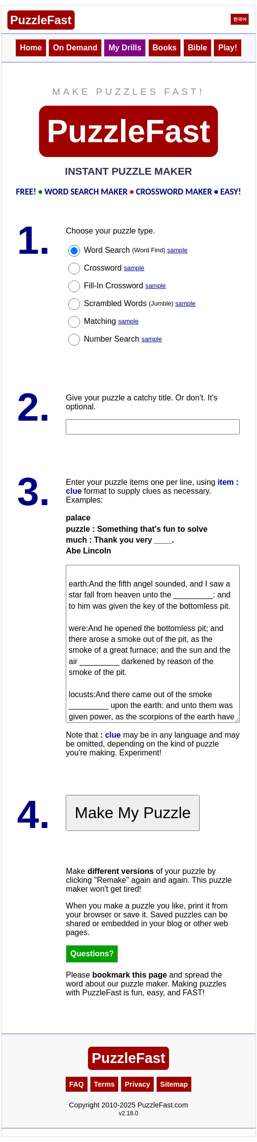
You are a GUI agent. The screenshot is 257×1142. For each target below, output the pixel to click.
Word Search (136, 250)
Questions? (92, 953)
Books (165, 47)
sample (177, 250)
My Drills (124, 47)
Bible (197, 47)
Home (31, 47)
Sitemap (174, 1084)
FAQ (76, 1084)
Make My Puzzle (133, 813)
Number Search (123, 339)
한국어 (240, 19)
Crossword (114, 268)
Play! (227, 47)
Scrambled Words (140, 303)
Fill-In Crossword (125, 285)
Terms (104, 1084)
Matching (111, 321)
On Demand (75, 47)
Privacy (137, 1084)
